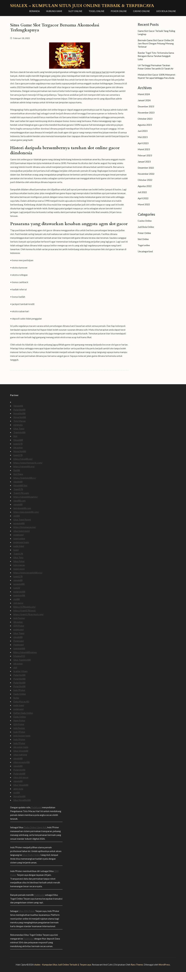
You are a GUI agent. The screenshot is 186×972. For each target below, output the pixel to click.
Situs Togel (18, 428)
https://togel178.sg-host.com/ (28, 614)
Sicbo (16, 697)
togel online (19, 538)
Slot (15, 436)
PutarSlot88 (19, 409)
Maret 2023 (144, 149)
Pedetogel (18, 640)
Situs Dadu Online (31, 854)
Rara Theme (137, 964)
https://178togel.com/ (24, 606)
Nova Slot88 (19, 417)
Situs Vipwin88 (20, 750)
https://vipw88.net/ (23, 458)
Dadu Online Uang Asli (35, 827)
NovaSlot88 (19, 413)
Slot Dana (18, 474)
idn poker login (20, 747)
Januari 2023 (144, 161)
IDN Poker (18, 625)
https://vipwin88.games (25, 652)
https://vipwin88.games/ (25, 496)
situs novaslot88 (21, 762)
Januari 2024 (144, 100)
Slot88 (16, 470)
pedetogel (18, 534)
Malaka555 (19, 656)
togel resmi (19, 568)
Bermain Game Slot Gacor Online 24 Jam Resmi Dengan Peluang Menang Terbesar (156, 43)
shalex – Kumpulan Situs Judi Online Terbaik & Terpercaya (82, 5)
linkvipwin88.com (22, 508)
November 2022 (146, 173)
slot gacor (18, 602)
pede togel (18, 546)
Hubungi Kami (54, 11)
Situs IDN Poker (27, 911)
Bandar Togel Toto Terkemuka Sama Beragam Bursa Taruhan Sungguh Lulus (156, 56)
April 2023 (143, 143)
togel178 (18, 443)
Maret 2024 (144, 94)
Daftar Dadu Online (23, 712)
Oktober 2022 (145, 179)
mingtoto (18, 424)
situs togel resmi (21, 530)
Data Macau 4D (21, 701)
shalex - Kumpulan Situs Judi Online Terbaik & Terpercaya (62, 964)
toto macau (19, 565)
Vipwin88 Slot (20, 485)
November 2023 (146, 112)
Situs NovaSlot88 (22, 800)
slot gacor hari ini (100, 72)
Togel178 (18, 489)
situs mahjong (20, 754)
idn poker (18, 447)
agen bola (18, 788)
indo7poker (19, 618)
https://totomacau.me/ (24, 527)
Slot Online (75, 11)
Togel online (96, 11)
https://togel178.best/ (24, 610)
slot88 (16, 515)
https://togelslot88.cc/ (24, 477)
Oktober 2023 (145, 118)
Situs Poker (19, 561)
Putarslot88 (19, 769)
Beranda (34, 11)
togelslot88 (19, 595)
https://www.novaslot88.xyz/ (27, 572)
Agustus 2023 (145, 124)
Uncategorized (145, 251)
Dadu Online (19, 693)
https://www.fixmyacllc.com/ (27, 462)
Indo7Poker (19, 690)
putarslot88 (19, 591)
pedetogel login (21, 542)
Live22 (16, 587)
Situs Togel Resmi (22, 519)
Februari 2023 (145, 155)
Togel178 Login (21, 493)
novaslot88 (19, 523)
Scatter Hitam (20, 671)
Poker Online (119, 11)
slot (15, 667)
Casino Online (141, 11)
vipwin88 (18, 481)
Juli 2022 (142, 192)
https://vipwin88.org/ (24, 466)
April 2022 (143, 198)
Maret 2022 (144, 204)
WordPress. (164, 964)
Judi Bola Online (166, 11)
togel (16, 549)
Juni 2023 (142, 130)
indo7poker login (21, 735)
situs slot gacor (20, 777)
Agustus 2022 (145, 186)
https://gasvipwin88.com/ (26, 511)
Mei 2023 (142, 137)
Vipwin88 (18, 405)
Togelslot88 (19, 432)
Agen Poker (19, 720)
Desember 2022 (146, 167)
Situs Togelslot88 (22, 659)
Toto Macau (19, 421)
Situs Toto (18, 557)
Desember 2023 (146, 106)
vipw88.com (19, 500)
